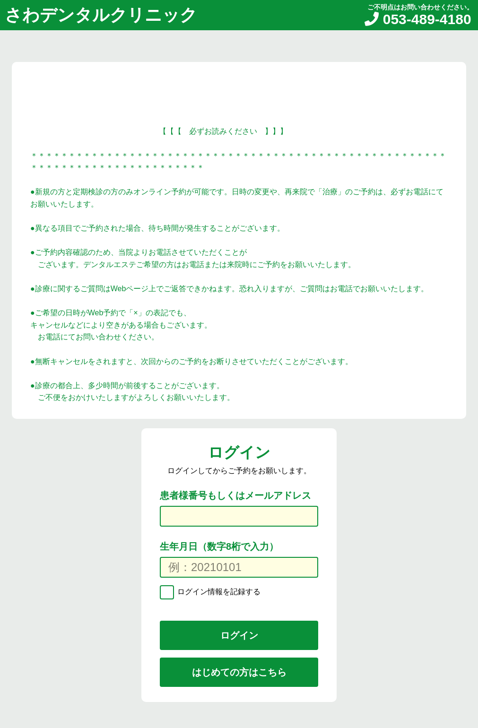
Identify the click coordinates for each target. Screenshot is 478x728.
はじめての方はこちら (239, 672)
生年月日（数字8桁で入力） (219, 546)
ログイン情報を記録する (218, 592)
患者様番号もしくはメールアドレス (235, 495)
